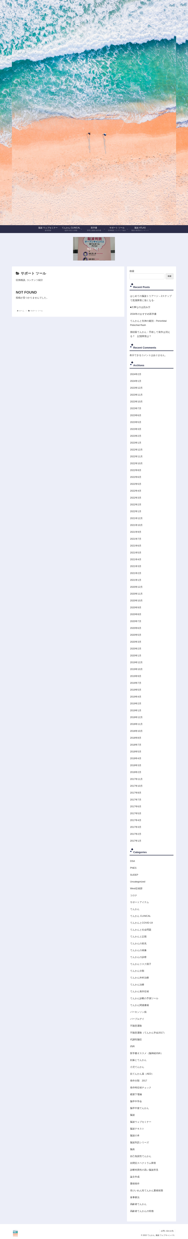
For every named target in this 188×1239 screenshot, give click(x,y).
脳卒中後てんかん (139, 1108)
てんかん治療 (137, 984)
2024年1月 (135, 381)
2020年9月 (135, 607)
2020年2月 (135, 648)
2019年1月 (135, 710)
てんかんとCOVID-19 (141, 922)
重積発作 (134, 1183)
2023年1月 (135, 442)
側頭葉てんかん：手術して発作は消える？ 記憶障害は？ (150, 334)
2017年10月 (136, 786)
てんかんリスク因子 (140, 964)
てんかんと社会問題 (140, 929)
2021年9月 (135, 532)
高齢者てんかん (138, 1204)
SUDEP (134, 875)
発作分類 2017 (138, 1080)
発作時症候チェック (140, 1087)
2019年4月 (135, 696)
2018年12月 (136, 717)
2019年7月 (135, 683)
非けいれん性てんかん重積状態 (146, 1190)
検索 (132, 271)
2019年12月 (136, 662)
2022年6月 (135, 477)
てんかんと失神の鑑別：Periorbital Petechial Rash (148, 323)
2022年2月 (135, 504)
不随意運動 (136, 1025)
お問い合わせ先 (167, 1231)
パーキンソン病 (138, 1012)
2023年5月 (135, 422)
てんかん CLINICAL (140, 916)
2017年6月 (135, 806)
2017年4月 (135, 820)
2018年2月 (135, 772)
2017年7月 (135, 799)
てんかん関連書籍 (139, 1005)
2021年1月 (135, 580)
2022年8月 (135, 470)
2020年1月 (135, 655)
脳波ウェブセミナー (140, 1122)
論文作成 (134, 1176)
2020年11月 (136, 593)
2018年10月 (136, 731)
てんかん (134, 909)
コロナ (133, 895)
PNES (133, 868)
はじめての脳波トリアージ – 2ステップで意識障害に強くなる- (151, 298)
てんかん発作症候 (139, 991)
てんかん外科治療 (139, 977)
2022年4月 (135, 490)
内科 (132, 1046)
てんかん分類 (137, 971)
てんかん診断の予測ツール (144, 998)
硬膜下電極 (136, 1094)
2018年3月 (135, 765)
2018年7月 (135, 744)
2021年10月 (136, 525)
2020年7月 (135, 621)
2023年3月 (135, 429)
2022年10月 (136, 463)
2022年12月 (136, 449)
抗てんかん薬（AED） (142, 1074)
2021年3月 (135, 566)
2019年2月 (135, 703)
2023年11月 (136, 394)
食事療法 (134, 1197)
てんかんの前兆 (138, 943)
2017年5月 (135, 813)
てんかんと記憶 (138, 936)
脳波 (132, 1115)
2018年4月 (135, 758)
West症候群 (136, 888)
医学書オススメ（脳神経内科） (146, 1053)
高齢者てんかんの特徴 (142, 1211)
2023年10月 (136, 401)
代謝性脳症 (136, 1039)
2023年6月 (135, 415)
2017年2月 (135, 834)
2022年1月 (135, 511)
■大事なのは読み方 (140, 307)
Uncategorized (137, 881)
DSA (132, 861)
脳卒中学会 (136, 1101)
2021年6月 (135, 545)
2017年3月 (135, 827)
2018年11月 (136, 724)
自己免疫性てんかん (140, 1156)
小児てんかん (137, 1067)
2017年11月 (136, 779)
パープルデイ (137, 1019)
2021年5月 (135, 552)
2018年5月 (135, 751)
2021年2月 (135, 573)
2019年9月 (135, 676)
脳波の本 (134, 1135)
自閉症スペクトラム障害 (143, 1163)
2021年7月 (135, 539)
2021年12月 (136, 518)
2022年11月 (136, 456)
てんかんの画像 (138, 950)
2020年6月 (135, 628)
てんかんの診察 (138, 957)
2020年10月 (136, 600)
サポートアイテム (139, 902)
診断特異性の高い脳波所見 (144, 1170)
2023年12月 (136, 388)
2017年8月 (135, 792)
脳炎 (132, 1149)
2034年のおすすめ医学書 (143, 314)
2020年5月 (135, 635)
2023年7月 (135, 408)
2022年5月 (135, 484)
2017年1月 (135, 840)
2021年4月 (135, 559)
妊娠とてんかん (138, 1060)
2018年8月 (135, 738)
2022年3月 (135, 497)
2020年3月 (135, 642)
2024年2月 (135, 374)
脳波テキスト (137, 1128)
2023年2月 (135, 436)
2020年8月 (135, 614)
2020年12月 (136, 587)
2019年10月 (136, 669)
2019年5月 (135, 689)
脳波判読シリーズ (139, 1142)
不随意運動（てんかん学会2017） (148, 1032)
